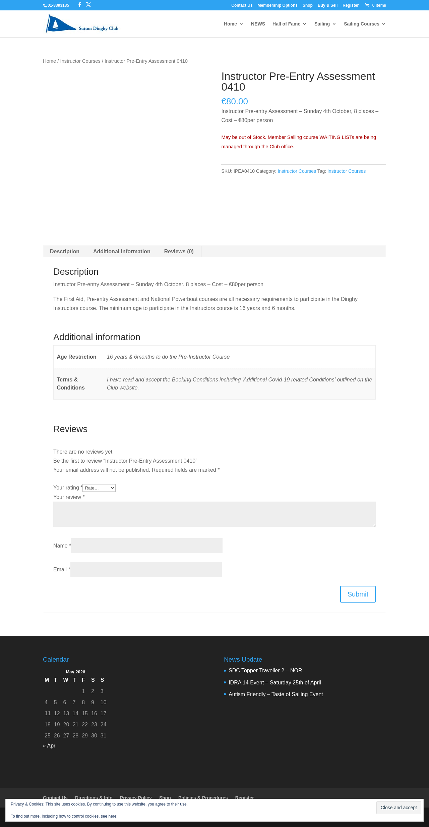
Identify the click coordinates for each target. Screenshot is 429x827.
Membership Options (278, 5)
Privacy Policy (136, 797)
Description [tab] (64, 251)
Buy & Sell (328, 5)
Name (62, 546)
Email (61, 569)
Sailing (322, 24)
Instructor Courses (80, 61)
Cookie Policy (131, 816)
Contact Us (241, 5)
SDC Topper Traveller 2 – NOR (265, 670)
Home (230, 24)
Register (351, 5)
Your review (69, 497)
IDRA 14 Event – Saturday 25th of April (275, 682)
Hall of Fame (286, 24)
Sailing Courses (361, 24)
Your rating (67, 487)
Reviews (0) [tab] (179, 251)
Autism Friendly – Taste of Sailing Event (276, 694)
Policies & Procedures (203, 797)
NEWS (258, 24)
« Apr (49, 745)
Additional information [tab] (121, 251)
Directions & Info (94, 797)
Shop (308, 5)
